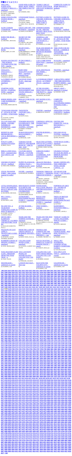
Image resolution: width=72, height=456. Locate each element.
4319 (44, 396)
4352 (20, 400)
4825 (66, 442)
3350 (13, 309)
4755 (30, 437)
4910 (13, 451)
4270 (13, 393)
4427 (2, 407)
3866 (69, 354)
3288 (5, 303)
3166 (69, 291)
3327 (2, 307)
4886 (69, 447)
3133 (23, 289)
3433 (23, 316)
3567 (2, 329)
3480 (48, 320)
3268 (5, 301)
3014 (27, 278)
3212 (20, 296)
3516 (34, 323)
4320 (48, 396)
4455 (30, 409)
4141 (51, 380)
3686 (69, 338)
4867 (2, 447)
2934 (26, 270)
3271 (16, 301)
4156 (34, 382)
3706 (69, 340)
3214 (27, 296)
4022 (55, 369)
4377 (37, 402)
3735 (30, 343)
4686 (69, 429)
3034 (27, 280)
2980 (48, 274)
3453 (23, 318)
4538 (41, 416)
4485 (66, 411)
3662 (55, 336)
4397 (37, 404)
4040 (48, 371)
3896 (34, 358)
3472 (20, 320)
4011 (16, 369)
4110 (12, 378)
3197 (37, 294)
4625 (66, 424)
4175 (30, 384)
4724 (62, 433)
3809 (9, 351)
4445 (66, 407)
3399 (44, 312)
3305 (66, 303)
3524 (62, 323)
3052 (20, 281)
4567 (2, 420)
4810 (13, 442)
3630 (13, 334)
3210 (13, 296)
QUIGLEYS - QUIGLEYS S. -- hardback (6, 71)
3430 (13, 316)
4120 (47, 378)
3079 (44, 283)
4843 (59, 444)
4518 (41, 415)
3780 (48, 347)
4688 (5, 431)
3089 (9, 285)
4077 (37, 374)
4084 (62, 374)
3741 (51, 343)
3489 (9, 322)
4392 (20, 404)
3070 (13, 283)
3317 (37, 305)
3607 (2, 333)
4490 (13, 413)
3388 (5, 312)
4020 (48, 369)
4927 (2, 453)
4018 (41, 369)
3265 (66, 300)
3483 (59, 320)
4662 (55, 427)
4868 (5, 447)
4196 (34, 385)
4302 (55, 395)
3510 (13, 323)
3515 (30, 323)
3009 (9, 278)
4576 (34, 420)
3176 (34, 292)
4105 (66, 376)
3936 (34, 362)
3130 (13, 289)
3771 (16, 347)
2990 (13, 276)
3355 (30, 309)
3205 (66, 294)
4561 (51, 418)
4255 (30, 391)
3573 (23, 329)
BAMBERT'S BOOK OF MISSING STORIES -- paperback (9, 242)
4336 (34, 398)
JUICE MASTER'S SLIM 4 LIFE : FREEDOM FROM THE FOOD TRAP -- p (9, 254)
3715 (30, 342)
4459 (44, 409)
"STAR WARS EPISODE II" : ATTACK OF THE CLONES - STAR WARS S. (62, 39)
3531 (16, 325)
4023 (59, 369)
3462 (55, 318)
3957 (37, 364)
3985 (66, 365)
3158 (41, 291)
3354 (27, 309)
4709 (9, 433)
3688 (5, 340)
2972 (20, 274)
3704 (62, 340)
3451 (16, 318)
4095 (30, 376)
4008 (5, 369)
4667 (2, 429)
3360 (48, 309)
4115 (30, 378)
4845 (66, 444)
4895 (30, 449)
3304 (62, 303)
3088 (5, 285)
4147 (2, 382)
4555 (30, 418)
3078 (41, 283)
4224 (62, 387)
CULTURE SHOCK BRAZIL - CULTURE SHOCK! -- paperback (26, 153)
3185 (66, 292)
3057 (37, 281)
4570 (13, 420)
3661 (51, 336)
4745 (66, 435)
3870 (13, 356)
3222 (55, 296)
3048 (5, 281)
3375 (30, 311)
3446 (69, 316)
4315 (30, 396)
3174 (27, 292)
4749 (9, 437)
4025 (66, 369)
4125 (65, 378)
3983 (59, 365)
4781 (51, 438)
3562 (55, 327)
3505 (66, 322)
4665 (66, 427)
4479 (44, 411)
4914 (27, 451)
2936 (33, 270)
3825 (66, 351)
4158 (41, 382)
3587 (2, 331)
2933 (23, 270)
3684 (62, 338)
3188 (5, 294)
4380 (48, 402)
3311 (16, 305)
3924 (62, 360)
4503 (59, 413)
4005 (66, 367)
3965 (66, 364)
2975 (30, 274)
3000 (48, 276)
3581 (51, 329)
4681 (51, 429)
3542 (55, 325)
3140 (48, 289)
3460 (48, 318)
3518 (41, 323)
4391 (16, 404)
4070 (13, 374)
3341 (51, 307)
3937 (37, 362)
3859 (44, 354)
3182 (55, 292)
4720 (48, 433)
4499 (44, 413)
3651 (16, 336)
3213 (23, 296)
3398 (41, 312)
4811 (16, 442)
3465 (66, 318)
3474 (27, 320)
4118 (40, 378)
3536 (34, 325)
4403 (59, 404)
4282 (55, 393)
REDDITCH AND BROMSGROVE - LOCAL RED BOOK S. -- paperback (9, 135)
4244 (62, 389)
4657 (37, 427)
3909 (9, 360)
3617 (37, 333)
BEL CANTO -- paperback (6, 197)
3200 (48, 294)
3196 (34, 294)
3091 (16, 285)
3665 (66, 336)
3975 (30, 365)
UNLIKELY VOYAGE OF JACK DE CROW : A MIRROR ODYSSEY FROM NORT (62, 153)
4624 (62, 424)
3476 (34, 320)
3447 (2, 318)
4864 (62, 446)
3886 (69, 356)
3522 (55, 323)
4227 (2, 389)
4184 (62, 384)
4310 (13, 396)
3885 (66, 356)
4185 (66, 384)
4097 (37, 376)
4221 (51, 387)
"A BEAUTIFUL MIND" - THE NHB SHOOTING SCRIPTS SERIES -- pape (62, 81)
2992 (20, 276)
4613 (23, 424)
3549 (9, 327)
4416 (34, 406)
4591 (16, 422)
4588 (5, 422)
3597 (37, 331)
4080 (48, 374)
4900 (48, 449)
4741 (51, 435)
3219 (44, 296)
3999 (44, 367)
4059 (44, 373)
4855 (30, 446)
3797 (37, 349)
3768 (5, 347)
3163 (59, 291)
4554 (27, 418)
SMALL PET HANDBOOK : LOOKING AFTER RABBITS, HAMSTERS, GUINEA (62, 244)
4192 (20, 385)
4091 (16, 376)
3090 (13, 285)
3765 (66, 345)
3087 (2, 285)
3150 (13, 291)
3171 (16, 292)
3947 (2, 364)
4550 (13, 418)
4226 (69, 387)
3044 (62, 280)
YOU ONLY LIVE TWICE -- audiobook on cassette (62, 253)
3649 (9, 336)
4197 (37, 385)
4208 (5, 387)
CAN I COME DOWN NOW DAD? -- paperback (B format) (44, 62)
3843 (59, 353)
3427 (2, 316)
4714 (27, 433)
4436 (34, 407)
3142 (55, 289)
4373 (23, 402)
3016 (34, 278)
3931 (16, 362)
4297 (37, 395)
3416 (34, 314)
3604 (62, 331)
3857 (37, 354)
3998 (41, 367)
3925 (66, 360)
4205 (66, 385)
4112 (19, 378)
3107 (2, 287)
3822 (55, 351)
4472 (20, 411)
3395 (30, 312)
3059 (44, 281)
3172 (20, 292)
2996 (34, 276)
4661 (51, 427)
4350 (13, 400)
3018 (41, 278)
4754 (27, 437)
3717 (37, 342)
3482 (55, 320)
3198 (41, 294)
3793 (23, 349)
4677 (37, 429)
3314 (27, 305)
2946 (69, 270)
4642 (55, 426)
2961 (51, 272)
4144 (62, 380)
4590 (13, 422)
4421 (51, 406)
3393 (23, 312)
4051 (16, 373)
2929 (9, 270)
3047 (2, 281)
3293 (23, 303)
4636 (34, 426)
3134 (27, 289)
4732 (20, 435)
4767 (2, 438)
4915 (30, 451)
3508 (5, 323)
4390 (13, 404)
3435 (30, 316)
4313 (23, 396)
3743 (59, 343)
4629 (9, 426)
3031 (16, 280)
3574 (27, 329)
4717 (37, 433)
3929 (9, 362)
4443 (59, 407)
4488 (5, 413)
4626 (69, 424)
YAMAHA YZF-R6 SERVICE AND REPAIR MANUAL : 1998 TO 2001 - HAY (27, 144)
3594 (27, 331)
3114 (26, 287)
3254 (27, 300)
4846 (69, 444)
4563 (59, 418)
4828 (5, 444)
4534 (27, 416)
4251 (16, 391)
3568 (5, 329)
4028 (5, 371)
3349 (9, 309)
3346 (69, 307)
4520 (48, 415)
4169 (9, 384)
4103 (59, 376)
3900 (48, 358)
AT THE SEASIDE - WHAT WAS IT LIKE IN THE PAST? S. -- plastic (44, 90)
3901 (51, 358)
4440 (48, 407)
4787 (2, 440)
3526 (69, 323)
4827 (2, 444)
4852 (20, 446)
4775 (30, 438)
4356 (34, 400)
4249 (9, 391)
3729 (9, 343)
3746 (69, 343)
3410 (13, 314)
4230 (13, 389)
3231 (16, 298)
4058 (41, 373)
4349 (9, 400)
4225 (66, 387)
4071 (16, 374)
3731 (16, 343)
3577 (37, 329)
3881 (51, 356)
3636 (34, 334)
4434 (27, 407)
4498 (41, 413)
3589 (9, 331)
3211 (16, 296)
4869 (9, 447)
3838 (41, 353)
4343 (59, 398)
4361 (51, 400)
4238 (41, 389)
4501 (51, 413)
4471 (16, 411)
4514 (27, 415)
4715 (30, 433)
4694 (27, 431)
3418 (41, 314)
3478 (41, 320)
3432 (20, 316)
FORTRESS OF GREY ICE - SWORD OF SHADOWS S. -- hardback (61, 188)
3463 (59, 318)
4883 (59, 447)
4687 (2, 431)
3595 (30, 331)
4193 (23, 385)
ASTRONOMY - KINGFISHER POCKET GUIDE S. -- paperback (27, 198)
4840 (48, 444)
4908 (5, 451)
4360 (48, 400)
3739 (44, 343)
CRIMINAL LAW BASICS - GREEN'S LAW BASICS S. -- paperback (43, 39)
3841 (51, 353)
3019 (44, 278)
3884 (62, 356)
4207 (2, 387)
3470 (13, 320)
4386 (69, 402)
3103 (59, 285)
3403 (59, 312)
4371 (16, 402)
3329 (9, 307)
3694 (27, 340)
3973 (23, 365)
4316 (34, 396)
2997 (37, 276)
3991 (16, 367)
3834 (27, 353)
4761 (51, 437)
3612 (20, 333)
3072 (20, 283)
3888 (5, 358)
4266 (69, 391)
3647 (2, 336)
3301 (51, 303)
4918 (41, 451)
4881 (51, 447)
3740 (48, 343)
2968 (5, 274)
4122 (54, 378)
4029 (9, 371)
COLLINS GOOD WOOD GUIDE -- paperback (25, 242)
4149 (9, 382)
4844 (62, 444)
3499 (44, 322)
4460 (48, 409)
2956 (34, 272)
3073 (23, 283)
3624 (62, 333)
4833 (23, 444)
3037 (37, 280)
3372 (20, 311)
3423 (59, 314)
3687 (2, 340)
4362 (55, 400)
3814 (27, 351)
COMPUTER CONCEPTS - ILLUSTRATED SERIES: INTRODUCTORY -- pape (62, 102)
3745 (66, 343)
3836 (34, 353)
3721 (51, 342)
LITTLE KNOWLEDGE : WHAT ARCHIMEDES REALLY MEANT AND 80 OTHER (9, 188)
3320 (48, 305)
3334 (27, 307)
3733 (23, 343)
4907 (2, 451)
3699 (44, 340)
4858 (41, 446)
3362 (55, 309)
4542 (55, 416)
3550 (13, 327)
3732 (20, 343)
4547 (2, 418)
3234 (27, 298)
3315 (30, 305)
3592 (20, 331)
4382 (55, 402)
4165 (66, 382)
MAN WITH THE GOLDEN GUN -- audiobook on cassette (43, 264)
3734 (27, 343)
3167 (2, 292)
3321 (51, 305)
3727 (2, 343)
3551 (16, 327)
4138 (41, 380)
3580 (48, 329)
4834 (27, 444)
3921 (51, 360)
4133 (23, 380)
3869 (9, 356)
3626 (69, 333)
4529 (9, 416)
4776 (34, 438)
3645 (66, 334)
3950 (13, 364)
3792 (20, 349)
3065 (66, 281)
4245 (66, 389)
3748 (5, 345)
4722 (55, 433)
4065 (66, 373)
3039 (44, 280)
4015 (30, 369)
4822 (55, 442)
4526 (69, 415)
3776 (34, 347)
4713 (23, 433)
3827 (2, 353)
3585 (66, 329)
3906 (69, 358)
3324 (62, 305)
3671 (16, 338)
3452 (20, 318)
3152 (20, 291)
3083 (59, 283)
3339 (44, 307)
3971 (16, 365)
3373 (23, 311)
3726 (69, 342)
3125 (65, 287)
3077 (37, 283)
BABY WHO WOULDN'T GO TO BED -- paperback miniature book (25, 72)
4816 (34, 442)
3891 (16, 358)
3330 (13, 307)
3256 (34, 300)
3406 (69, 312)
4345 (66, 398)
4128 (5, 380)
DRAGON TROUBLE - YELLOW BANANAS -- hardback (44, 164)
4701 (51, 431)
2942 (55, 270)
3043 (59, 280)
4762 (55, 437)
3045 (66, 280)
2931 (16, 270)
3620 (48, 333)
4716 (34, 433)
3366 (69, 309)
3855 (30, 354)
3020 (48, 278)
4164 (62, 382)
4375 (30, 402)
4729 (9, 435)
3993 (23, 367)
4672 (20, 429)
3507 (2, 323)
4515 (30, 415)
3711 (16, 342)
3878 (41, 356)
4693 (23, 431)
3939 (44, 362)
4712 (20, 433)
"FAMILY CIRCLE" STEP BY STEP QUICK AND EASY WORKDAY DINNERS (44, 7)
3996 (34, 367)
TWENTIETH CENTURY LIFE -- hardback (25, 112)
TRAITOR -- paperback (61, 70)
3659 (44, 336)
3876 (34, 356)
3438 (41, 316)
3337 (37, 307)
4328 (5, 398)
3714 (27, 342)
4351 (16, 400)
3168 (5, 292)
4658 (41, 427)
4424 (62, 406)
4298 (41, 395)
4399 (44, 404)
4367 (2, 402)
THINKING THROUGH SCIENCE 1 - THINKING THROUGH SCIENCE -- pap (44, 174)
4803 (59, 440)
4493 (23, 413)
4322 (55, 396)
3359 (44, 309)
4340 (48, 398)
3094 (27, 285)
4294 (27, 395)
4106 (69, 376)
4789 (9, 440)
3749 (9, 345)
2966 (69, 272)
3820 (48, 351)
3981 (51, 365)
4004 (62, 367)
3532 (20, 325)
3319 (44, 305)
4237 (37, 389)
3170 (13, 292)
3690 (13, 340)
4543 (59, 416)
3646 (69, 334)
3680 (48, 338)
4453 (23, 409)
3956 (34, 364)
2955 (30, 272)
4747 (2, 437)
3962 (55, 364)
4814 (27, 442)
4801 (51, 440)
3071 (16, 283)
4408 (5, 406)
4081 (51, 374)
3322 (55, 305)
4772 (20, 438)
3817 (37, 351)
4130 (13, 380)
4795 (30, 440)
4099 (44, 376)
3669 (9, 338)
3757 (37, 345)
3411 (16, 314)
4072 (20, 374)
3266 (69, 300)
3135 (30, 289)
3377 (37, 311)
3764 (62, 345)
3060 (48, 281)
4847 (2, 446)
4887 (2, 449)
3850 (13, 354)
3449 (9, 318)
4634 (27, 426)
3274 (27, 301)
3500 (48, 322)
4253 (23, 391)
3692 (20, 340)
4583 (59, 420)
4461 (51, 409)
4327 (2, 398)
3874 (27, 356)
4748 (5, 437)
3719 (44, 342)
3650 (13, 336)
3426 (69, 314)
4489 (9, 413)
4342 (55, 398)
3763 (59, 345)
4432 (20, 407)
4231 (16, 389)
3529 (9, 325)
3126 (68, 287)
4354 (27, 400)
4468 (5, 411)
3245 (66, 298)
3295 (30, 303)
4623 (59, 424)
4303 (59, 395)
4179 (44, 384)
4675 (30, 429)
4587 (2, 422)
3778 (41, 347)
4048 (5, 373)
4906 (69, 449)
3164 (62, 291)
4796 (34, 440)
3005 (66, 276)
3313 (23, 305)
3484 (62, 320)
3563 (59, 327)
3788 (5, 349)
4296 (34, 395)
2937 (37, 270)
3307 (2, 305)
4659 (44, 427)
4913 (23, 451)
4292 (20, 395)
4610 (13, 424)
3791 (16, 349)
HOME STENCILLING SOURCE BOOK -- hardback (9, 19)
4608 (5, 424)
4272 (20, 393)
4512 (20, 415)
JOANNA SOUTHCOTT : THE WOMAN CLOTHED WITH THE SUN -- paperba (9, 63)
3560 (48, 327)
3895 (30, 358)
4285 (66, 393)
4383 (59, 402)
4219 (44, 387)
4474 (27, 411)
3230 (13, 298)
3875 (30, 356)
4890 (13, 449)
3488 (5, 322)
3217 (37, 296)
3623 (59, 333)
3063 (59, 281)
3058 (41, 281)
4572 (20, 420)
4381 (51, 402)
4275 (30, 393)
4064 (62, 373)
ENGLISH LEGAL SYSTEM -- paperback (61, 133)
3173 (23, 292)
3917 (37, 360)
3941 (51, 362)
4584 (62, 420)
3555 (30, 327)
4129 (9, 380)
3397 (37, 312)
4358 (41, 400)
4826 (69, 442)
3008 (5, 278)
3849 (9, 354)
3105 (66, 285)
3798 (41, 349)
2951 (16, 272)
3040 (48, 280)
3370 (13, 311)
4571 (16, 420)
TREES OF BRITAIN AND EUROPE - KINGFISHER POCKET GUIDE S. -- (62, 199)
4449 (9, 409)
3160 (48, 291)
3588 (5, 331)
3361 (51, 309)
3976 (34, 365)
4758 (41, 437)
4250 (13, 391)
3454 (27, 318)
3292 (20, 303)
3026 (69, 278)
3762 (55, 345)
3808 (5, 351)
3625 (66, 333)
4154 (27, 382)
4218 (41, 387)
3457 (37, 318)
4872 (20, 447)
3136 (34, 289)
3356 (34, 309)
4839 (44, 444)
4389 (9, 404)
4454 (27, 409)
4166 (69, 382)
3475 (30, 320)
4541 (51, 416)
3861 (51, 354)
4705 (66, 431)
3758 (41, 345)
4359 (44, 400)
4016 (34, 369)
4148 (5, 382)
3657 (37, 336)
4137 (37, 380)
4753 (23, 437)
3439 (44, 316)
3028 (5, 280)
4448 (5, 409)
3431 (16, 316)
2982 (55, 274)
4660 (48, 427)
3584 (62, 329)
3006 (69, 276)
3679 (44, 338)
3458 (41, 318)
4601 (51, 422)
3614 (27, 333)
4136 (34, 380)
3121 (51, 287)
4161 (51, 382)
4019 (44, 369)
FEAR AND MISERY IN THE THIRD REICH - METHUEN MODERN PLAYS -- (44, 50)
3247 (2, 300)
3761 (51, 345)
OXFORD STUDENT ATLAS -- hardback (8, 163)
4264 (62, 391)
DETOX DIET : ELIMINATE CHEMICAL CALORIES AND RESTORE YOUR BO (9, 220)
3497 (37, 322)
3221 (51, 296)
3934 (27, 362)
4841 (51, 444)
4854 (27, 446)
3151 (16, 291)
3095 (30, 285)
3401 (51, 312)
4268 (5, 393)
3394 (27, 312)
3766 (69, 345)
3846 (69, 353)
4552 (20, 418)
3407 (2, 314)
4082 (55, 374)
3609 (9, 333)
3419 (44, 314)
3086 (69, 283)
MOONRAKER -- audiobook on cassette (8, 264)
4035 (30, 371)
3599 (44, 331)
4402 (55, 404)
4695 (30, 431)
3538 (41, 325)
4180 (48, 384)
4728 (5, 435)
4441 (51, 407)
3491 (16, 322)
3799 (44, 349)
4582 (55, 420)
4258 (41, 391)
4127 (2, 380)
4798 (41, 440)
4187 (2, 385)
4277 (37, 393)
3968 (5, 365)
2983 (59, 274)
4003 (59, 367)
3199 (44, 294)
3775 (30, 347)
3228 (5, 298)
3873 (23, 356)
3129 (9, 289)
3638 (41, 334)
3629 (9, 334)
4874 (27, 447)
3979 (44, 365)
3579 (44, 329)
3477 (37, 320)
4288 (5, 395)
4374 (27, 402)
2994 (27, 276)
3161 (51, 291)
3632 (20, 334)
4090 (13, 376)
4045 (66, 371)
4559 (44, 418)
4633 (23, 426)
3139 (44, 289)
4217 (37, 387)
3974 (27, 365)
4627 (2, 426)
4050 (13, 373)
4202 (55, 385)
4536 (34, 416)
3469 (9, 320)
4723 (59, 433)
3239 (44, 298)
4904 (62, 449)
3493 (23, 322)
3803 (59, 349)
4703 (59, 431)
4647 (2, 427)
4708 (5, 433)
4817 (37, 442)
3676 (34, 338)
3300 (48, 303)
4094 (27, 376)
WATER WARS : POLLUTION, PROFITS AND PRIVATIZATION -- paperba (44, 188)
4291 (16, 395)
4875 (30, 447)
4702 (55, 431)
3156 (34, 291)
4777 (37, 438)
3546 (69, 325)
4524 (62, 415)
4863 (59, 446)
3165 (66, 291)
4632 (20, 426)
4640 (48, 426)
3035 (30, 280)
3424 (62, 314)
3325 (66, 305)
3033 (23, 280)
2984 (62, 274)
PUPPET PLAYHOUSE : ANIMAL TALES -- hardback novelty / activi (27, 164)
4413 (23, 406)
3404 (62, 312)
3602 (55, 331)
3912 (20, 360)
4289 (9, 395)
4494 (27, 413)
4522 (55, 415)
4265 (66, 391)
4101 (51, 376)
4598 (41, 422)
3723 (59, 342)
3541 (51, 325)
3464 (62, 318)
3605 (66, 331)
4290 (13, 395)
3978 (41, 365)
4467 (2, 411)
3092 (20, 285)
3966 (69, 364)
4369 (9, 402)
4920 (48, 451)
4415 (30, 406)
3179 (44, 292)
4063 (59, 373)
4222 (55, 387)
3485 (66, 320)
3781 (51, 347)
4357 (37, 400)
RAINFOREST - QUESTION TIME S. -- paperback (61, 208)
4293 (23, 395)
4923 (59, 451)
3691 (16, 340)
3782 (55, 347)
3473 (23, 320)
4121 (51, 378)
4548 (5, 418)
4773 (23, 438)
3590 (13, 331)
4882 (55, 447)
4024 (62, 369)
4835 (30, 444)
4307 (2, 396)
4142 (55, 380)
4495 (30, 413)
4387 (2, 404)
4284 (62, 393)
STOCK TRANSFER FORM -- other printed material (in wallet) (8, 173)
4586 (69, 420)
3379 (44, 311)
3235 (30, 298)
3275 (30, 301)
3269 (9, 301)
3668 (5, 338)
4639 (44, 426)
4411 (16, 406)
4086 (69, 374)
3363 (59, 309)
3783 (59, 347)
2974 (27, 274)
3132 (20, 289)
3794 (27, 349)
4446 (69, 407)
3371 (16, 311)
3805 (66, 349)
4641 (51, 426)
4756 (34, 437)
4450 (13, 409)
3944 (62, 362)
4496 (34, 413)
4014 (27, 369)
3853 (23, 354)
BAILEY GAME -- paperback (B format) (8, 142)
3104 (62, 285)
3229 (9, 298)
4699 (44, 431)
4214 (27, 387)
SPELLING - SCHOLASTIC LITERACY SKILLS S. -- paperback (9, 7)
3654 (27, 336)
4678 (41, 429)
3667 (2, 338)
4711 (16, 433)
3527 (2, 325)
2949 (9, 272)
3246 (69, 298)
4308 (5, 396)
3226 (69, 296)
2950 (13, 272)
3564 (62, 327)
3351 (16, 309)
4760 (48, 437)
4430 (13, 407)
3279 (44, 301)
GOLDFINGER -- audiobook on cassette (61, 264)
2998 (41, 276)
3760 (48, 345)
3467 (2, 320)
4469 (9, 411)
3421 (51, 314)
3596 (34, 331)
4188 (5, 385)
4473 (23, 411)
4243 (59, 389)
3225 (66, 296)
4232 (20, 389)
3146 (69, 289)
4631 (16, 426)
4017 (37, 369)
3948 (5, 364)
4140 (48, 380)
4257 (37, 391)
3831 (16, 353)
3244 (62, 298)
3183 (59, 292)
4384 (62, 402)
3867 (2, 356)
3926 (69, 360)
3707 (2, 342)
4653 (23, 427)
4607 (2, 424)
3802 (55, 349)
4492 (20, 413)
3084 (62, 283)
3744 (62, 343)
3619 (44, 333)
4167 (2, 384)
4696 (34, 431)
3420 (48, 314)
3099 (44, 285)
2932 (19, 270)
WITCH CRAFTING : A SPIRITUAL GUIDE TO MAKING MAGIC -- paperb (44, 243)
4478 (41, 411)
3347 (2, 309)
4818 (41, 442)
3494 (27, 322)
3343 (59, 307)
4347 (2, 400)
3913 (23, 360)
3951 (16, 364)
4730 (13, 435)
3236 (34, 298)
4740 (48, 435)
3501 (51, 322)
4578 (41, 420)
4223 (59, 387)
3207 (2, 296)
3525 (66, 323)
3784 (62, 347)
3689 (9, 340)
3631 (16, 334)
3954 (27, 364)
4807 (2, 442)
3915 (30, 360)
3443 (59, 316)
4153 (23, 382)
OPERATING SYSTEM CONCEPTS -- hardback (62, 111)
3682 (55, 338)
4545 (66, 416)
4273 (23, 393)
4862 (55, 446)
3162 (55, 291)
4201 (51, 385)
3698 (41, 340)
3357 (37, 309)
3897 (37, 358)
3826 (69, 351)
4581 (51, 420)
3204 (62, 294)
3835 (30, 353)
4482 (55, 411)
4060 (48, 373)
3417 (37, 314)
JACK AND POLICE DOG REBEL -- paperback (43, 71)
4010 (13, 369)
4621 (51, 424)
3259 (44, 300)
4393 (23, 404)
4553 (23, 418)
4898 (41, 449)
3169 (9, 292)
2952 (20, 272)
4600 (48, 422)
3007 (2, 278)
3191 (16, 294)
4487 (2, 413)
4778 (41, 438)
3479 (44, 320)
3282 (55, 301)
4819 (44, 442)
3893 (23, 358)
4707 (2, 433)
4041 (51, 371)
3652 (20, 336)
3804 (62, 349)
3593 (23, 331)
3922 (55, 360)
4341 (51, 398)
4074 (27, 374)
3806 (69, 349)
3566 (69, 327)
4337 (37, 398)
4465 (66, 409)
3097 (37, 285)
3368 (5, 311)
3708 (5, 342)
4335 (30, 398)
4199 (44, 385)
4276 (34, 393)
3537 (37, 325)
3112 (19, 287)
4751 (16, 437)
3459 (44, 318)
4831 (16, 444)
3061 (51, 281)
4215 (30, 387)
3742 (55, 343)
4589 (9, 422)
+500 (6, 453)
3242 (55, 298)
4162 (55, 382)
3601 (51, 331)
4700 (48, 431)
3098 (41, 285)
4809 (9, 442)
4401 (51, 404)
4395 (30, 404)
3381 (51, 311)
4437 (37, 407)
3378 (41, 311)
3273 (23, 301)
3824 (62, 351)
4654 (27, 427)
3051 (16, 281)
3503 (59, 322)
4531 (16, 416)
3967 (2, 365)
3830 (13, 353)
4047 (2, 373)
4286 (69, 393)
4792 (20, 440)
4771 (16, 438)
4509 (9, 415)
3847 (2, 354)
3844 (62, 353)
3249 (9, 300)
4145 (66, 380)
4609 (9, 424)
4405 (66, 404)
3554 (27, 327)
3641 (51, 334)
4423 (59, 406)
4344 (62, 398)
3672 (20, 338)
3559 (44, 327)
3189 (9, 294)
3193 (23, 294)
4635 (30, 426)
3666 (69, 336)
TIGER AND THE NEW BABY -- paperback (44, 218)
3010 (13, 278)
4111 (16, 378)
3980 (48, 365)
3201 (51, 294)
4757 (37, 437)
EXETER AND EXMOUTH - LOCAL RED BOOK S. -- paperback (61, 124)
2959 (44, 272)
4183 (59, 384)
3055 (30, 281)
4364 (62, 400)
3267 (2, 301)
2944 (62, 270)
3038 (41, 280)
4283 (59, 393)
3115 (30, 287)
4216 (34, 387)
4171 (16, 384)
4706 (69, 431)
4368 (5, 402)
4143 (59, 380)
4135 (30, 380)
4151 (16, 382)
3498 (41, 322)
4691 (16, 431)
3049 (9, 281)
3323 (59, 305)
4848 (5, 446)
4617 (37, 424)
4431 (16, 407)
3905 (66, 358)
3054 (27, 281)
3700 (48, 340)
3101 (51, 285)
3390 (13, 312)
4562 (55, 418)
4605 (66, 422)
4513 (23, 415)
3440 (48, 316)
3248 (5, 300)
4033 (23, 371)
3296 (34, 303)
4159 (44, 382)
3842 (55, 353)
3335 (30, 307)
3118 (40, 287)
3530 (13, 325)
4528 (5, 416)
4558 (41, 418)
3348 (5, 309)
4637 (37, 426)
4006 (69, 367)
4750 (13, 437)
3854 (27, 354)
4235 (30, 389)
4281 (51, 393)
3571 (16, 329)
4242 (55, 389)
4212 (20, 387)
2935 (30, 270)
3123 (58, 287)
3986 (69, 365)
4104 (62, 376)
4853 (23, 446)
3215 (30, 296)
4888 (5, 449)
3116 (33, 287)
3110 (12, 287)
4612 (20, 424)
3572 (20, 329)
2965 (66, 272)
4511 (16, 415)
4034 (27, 371)
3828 (5, 353)
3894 (27, 358)
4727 (2, 435)
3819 (44, 351)
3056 (34, 281)
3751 (16, 345)
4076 (34, 374)
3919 (44, 360)
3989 (9, 367)
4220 (48, 387)
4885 (66, 447)
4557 (37, 418)
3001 (51, 276)
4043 (59, 371)
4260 (48, 391)
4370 (13, 402)
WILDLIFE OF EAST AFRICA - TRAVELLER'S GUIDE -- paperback (9, 232)
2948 (5, 272)
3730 (13, 343)
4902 (55, 449)
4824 (62, 442)
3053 (23, 281)
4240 (48, 389)
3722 (55, 342)
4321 (51, 396)
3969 (9, 365)
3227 (2, 298)
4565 (66, 418)
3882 (55, 356)
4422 (55, 406)
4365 (66, 400)
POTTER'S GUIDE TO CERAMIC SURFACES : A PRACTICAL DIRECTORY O (44, 20)
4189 (9, 385)
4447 (2, 409)
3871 (16, 356)
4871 (16, 447)
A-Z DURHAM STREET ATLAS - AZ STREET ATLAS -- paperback (44, 81)
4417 (37, 406)
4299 (44, 395)
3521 (51, 323)
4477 (37, 411)
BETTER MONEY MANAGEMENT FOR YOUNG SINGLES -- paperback (26, 91)
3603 (59, 331)
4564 (62, 418)
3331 (16, 307)
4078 (41, 374)
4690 (13, 431)
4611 (16, 424)
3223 (59, 296)
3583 (59, 329)
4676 (34, 429)
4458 (41, 409)
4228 (5, 389)
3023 (59, 278)
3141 (51, 289)
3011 (16, 278)
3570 (13, 329)
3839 (44, 353)
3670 (13, 338)
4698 (41, 431)
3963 (59, 364)
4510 (13, 415)
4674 (27, 429)
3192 (20, 294)
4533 (23, 416)
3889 (9, 358)
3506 (69, 322)
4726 (69, 433)
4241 (51, 389)
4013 (23, 369)
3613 (23, 333)
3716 (34, 342)
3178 (41, 292)
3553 (23, 327)
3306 (69, 303)
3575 (30, 329)
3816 (34, 351)
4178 (41, 384)
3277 (37, 301)
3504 (62, 322)
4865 (66, 446)
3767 (2, 347)
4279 (44, 393)
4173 (23, 384)
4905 (66, 449)
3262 (55, 300)
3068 (5, 283)
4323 (59, 396)
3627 (2, 334)
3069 (9, 283)
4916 (34, 451)
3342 (55, 307)
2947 (2, 272)
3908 (5, 360)
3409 (9, 314)
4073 (23, 374)
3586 (69, 329)
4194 (27, 385)
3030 (13, 280)
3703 (59, 340)
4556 (34, 418)
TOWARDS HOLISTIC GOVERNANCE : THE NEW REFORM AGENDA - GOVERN (26, 124)
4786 (69, 438)
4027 (2, 371)
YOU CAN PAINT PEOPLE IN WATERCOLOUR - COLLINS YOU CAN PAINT (26, 255)
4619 (44, 424)
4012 (20, 369)
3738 (41, 343)
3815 (30, 351)
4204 (62, 385)
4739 (44, 435)
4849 (9, 446)
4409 (9, 406)
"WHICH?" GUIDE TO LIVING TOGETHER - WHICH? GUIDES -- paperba (61, 219)
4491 (16, 413)
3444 (62, 316)
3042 (55, 280)
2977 (37, 274)
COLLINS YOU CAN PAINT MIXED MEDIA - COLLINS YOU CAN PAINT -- (44, 254)
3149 (9, 291)
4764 (62, 437)
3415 (30, 314)
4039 (44, 371)
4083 (59, 374)
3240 (48, 298)
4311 (16, 396)
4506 (69, 413)
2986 (69, 274)
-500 (2, 270)
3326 (69, 305)
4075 (30, 374)
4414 (27, 406)
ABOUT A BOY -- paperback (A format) (61, 89)
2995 (30, 276)
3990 (13, 367)
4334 (27, 398)
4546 (69, 416)
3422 (55, 314)
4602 (55, 422)
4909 (9, 451)
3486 (69, 320)
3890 (13, 358)
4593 (23, 422)
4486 (69, 411)
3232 (20, 298)
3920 (48, 360)
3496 (34, 322)
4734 (27, 435)
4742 (55, 435)
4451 (16, 409)
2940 (48, 270)
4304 (62, 395)
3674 (27, 338)
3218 (41, 296)
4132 (20, 380)
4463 (59, 409)
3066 (69, 281)
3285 (66, 301)
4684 (62, 429)
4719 (44, 433)
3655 (30, 336)
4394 (27, 404)
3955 (30, 364)
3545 (66, 325)
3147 (2, 291)
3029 (9, 280)
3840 (48, 353)
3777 (37, 347)
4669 (9, 429)
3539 (44, 325)
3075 (30, 283)
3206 (69, 294)
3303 (59, 303)
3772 (20, 347)
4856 (34, 446)
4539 (44, 416)
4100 (48, 376)
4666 (69, 427)
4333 (23, 398)
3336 (34, 307)
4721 (51, 433)
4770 (13, 438)
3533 (23, 325)
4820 (48, 442)
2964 (62, 272)
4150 (13, 382)
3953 (23, 364)
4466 (69, 409)
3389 (9, 312)
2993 (23, 276)
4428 (5, 407)
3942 (55, 362)
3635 (30, 334)
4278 (41, 393)
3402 (55, 312)
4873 (23, 447)
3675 (30, 338)
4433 (23, 407)
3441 (51, 316)
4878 (41, 447)
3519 (44, 323)
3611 (16, 333)
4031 (16, 371)
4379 (44, 402)
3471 (16, 320)
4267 (2, 393)
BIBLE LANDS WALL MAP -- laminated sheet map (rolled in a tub (9, 153)
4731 (16, 435)
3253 (23, 300)
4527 (2, 416)
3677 (37, 338)
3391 (16, 312)
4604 (62, 422)
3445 (66, 316)
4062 (55, 373)
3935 (30, 362)
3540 (48, 325)
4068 (5, 374)
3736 (34, 343)
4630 (13, 426)
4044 (62, 371)
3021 (51, 278)
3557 (37, 327)
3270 (13, 301)
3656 (34, 336)
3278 (41, 301)
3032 (20, 280)
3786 (69, 347)
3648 (5, 336)
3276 (34, 301)
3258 (41, 300)
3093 (23, 285)
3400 (48, 312)
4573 (23, 420)
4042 (55, 371)
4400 (48, 404)
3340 (48, 307)
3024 (62, 278)
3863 (59, 354)
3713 (23, 342)
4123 (58, 378)
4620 (48, 424)
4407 (2, 406)
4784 (62, 438)
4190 (13, 385)
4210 (13, 387)
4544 (62, 416)
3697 (37, 340)
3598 (41, 331)
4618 (41, 424)
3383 (59, 311)
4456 (34, 409)
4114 (26, 378)
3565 (66, 327)
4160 (48, 382)
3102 (55, 285)
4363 (59, 400)
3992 (20, 367)
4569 (9, 420)
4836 (34, 444)
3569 (9, 329)
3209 (9, 296)
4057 (37, 373)
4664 (62, 427)
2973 (23, 274)
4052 (20, 373)
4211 (16, 387)
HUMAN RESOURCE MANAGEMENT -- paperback (26, 134)
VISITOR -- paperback (43, 110)
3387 (2, 312)
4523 (59, 415)
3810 (13, 351)
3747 (2, 345)
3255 (30, 300)
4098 (41, 376)
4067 (2, 374)
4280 (48, 393)
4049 (9, 373)
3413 (23, 314)
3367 (2, 311)
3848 (5, 354)
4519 (44, 415)
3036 (34, 280)
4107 (2, 378)
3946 (69, 362)
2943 (58, 270)
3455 (30, 318)
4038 (41, 371)
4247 (2, 391)
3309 (9, 305)
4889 (9, 449)
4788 (5, 440)
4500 (48, 413)
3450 (13, 318)
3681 (51, 338)
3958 (41, 364)
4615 (30, 424)
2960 (48, 272)
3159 (44, 291)
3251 (16, 300)
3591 (16, 331)
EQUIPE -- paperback (26, 171)
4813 (23, 442)
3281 (51, 301)
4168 (5, 384)
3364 (62, 309)
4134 (27, 380)
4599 (44, 422)
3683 (59, 338)
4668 (5, 429)
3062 (55, 281)
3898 (41, 358)
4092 (20, 376)
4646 (69, 426)
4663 (59, 427)
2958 (41, 272)
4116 (33, 378)
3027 (2, 280)
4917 (37, 451)
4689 (9, 431)
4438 (41, 407)
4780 (48, 438)
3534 (27, 325)
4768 (5, 438)
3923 (59, 360)
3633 (23, 334)
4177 (37, 384)
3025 (66, 278)
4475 (30, 411)
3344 (62, 307)
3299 (44, 303)
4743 (59, 435)
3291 (16, 303)
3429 (9, 316)
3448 (5, 318)
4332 (20, 398)
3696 (34, 340)
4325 (66, 396)
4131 (16, 380)
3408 (5, 314)
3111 (16, 287)
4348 (5, 400)
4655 (30, 427)
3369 (9, 311)
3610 (13, 333)
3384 (62, 311)
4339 (44, 398)
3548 (5, 327)
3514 (27, 323)
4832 (20, 444)
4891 (16, 449)
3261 (51, 300)
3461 (51, 318)
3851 (16, 354)
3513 (23, 323)
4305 (66, 395)
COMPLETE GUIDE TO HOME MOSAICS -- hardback (62, 6)
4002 (55, 367)
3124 (61, 287)
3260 (48, 300)
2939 (44, 270)
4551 (16, 418)
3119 (43, 287)
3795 (30, 349)
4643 (59, 426)
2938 (41, 270)
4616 (34, 424)
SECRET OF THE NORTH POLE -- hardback (25, 39)
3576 (34, 329)
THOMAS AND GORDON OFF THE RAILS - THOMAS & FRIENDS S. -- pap (43, 232)
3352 (20, 309)
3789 (9, 349)
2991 (16, 276)
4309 (9, 396)
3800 (48, 349)
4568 (5, 420)
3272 (20, 301)
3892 (20, 358)
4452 (20, 409)
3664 (62, 336)
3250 (13, 300)
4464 (62, 409)
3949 (9, 364)
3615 (30, 333)
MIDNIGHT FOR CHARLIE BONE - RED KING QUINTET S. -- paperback (62, 232)
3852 (20, 354)
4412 (20, 406)
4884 (62, 447)
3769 (9, 347)
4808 (5, 442)
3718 (41, 342)
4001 (51, 367)
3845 (66, 353)
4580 (48, 420)
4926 (69, 451)
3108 (5, 287)
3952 (20, 364)
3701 (51, 340)
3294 (27, 303)
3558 (41, 327)
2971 (16, 274)
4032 (20, 371)
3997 (37, 367)
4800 (48, 440)
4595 (30, 422)
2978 (41, 274)
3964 (62, 364)
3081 (51, 283)
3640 (48, 334)
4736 (34, 435)
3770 (13, 347)
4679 (44, 429)
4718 (41, 433)
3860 (48, 354)
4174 (27, 384)
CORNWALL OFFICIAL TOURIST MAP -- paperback (44, 123)
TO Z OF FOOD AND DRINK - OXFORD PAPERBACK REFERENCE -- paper (8, 124)
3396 (34, 312)
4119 (43, 378)
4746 (69, 435)
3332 (20, 307)
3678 (41, 338)
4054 (27, 373)
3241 (51, 298)
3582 (55, 329)
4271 (16, 393)
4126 (68, 378)
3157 (37, 291)
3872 (20, 356)
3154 (27, 291)
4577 (37, 420)
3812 (20, 351)
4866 (69, 446)
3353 (23, 309)
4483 (59, 411)
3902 (55, 358)
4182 (55, 384)
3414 (27, 314)
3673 (23, 338)
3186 (69, 292)
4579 (44, 420)
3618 (41, 333)
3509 (9, 323)
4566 (69, 418)
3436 (34, 316)
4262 (55, 391)
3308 (5, 305)
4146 (69, 380)
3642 (55, 334)
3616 (34, 333)
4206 (69, 385)
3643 (59, 334)
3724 (62, 342)
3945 (66, 362)
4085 (66, 374)
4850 (13, 446)
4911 (16, 451)
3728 (5, 343)
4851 (16, 446)
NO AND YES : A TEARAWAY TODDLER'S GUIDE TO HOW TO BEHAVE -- (9, 208)
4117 (37, 378)
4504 (62, 413)
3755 (30, 345)
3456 (34, 318)
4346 (69, 398)
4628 (5, 426)
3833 (23, 353)
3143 (59, 289)
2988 (5, 276)
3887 (2, 358)
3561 (51, 327)
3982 (55, 365)
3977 (37, 365)
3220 (48, 296)
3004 (62, 276)
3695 (30, 340)
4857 (37, 446)
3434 (27, 316)
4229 (9, 389)
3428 (5, 316)
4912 (20, 451)
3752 (20, 345)
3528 (5, 325)
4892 (20, 449)
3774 (27, 347)
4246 (69, 389)
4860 (48, 446)
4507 (2, 415)
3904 (62, 358)
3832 (20, 353)
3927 (2, 362)
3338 (41, 307)
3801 (51, 349)
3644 (62, 334)
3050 (13, 281)
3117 (37, 287)
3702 (55, 340)
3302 (55, 303)
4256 (34, 391)
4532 (20, 416)
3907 (2, 360)
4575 (30, 420)
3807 (2, 351)
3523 (59, 323)
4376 (34, 402)
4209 (9, 387)
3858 (41, 354)
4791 (16, 440)
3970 (13, 365)
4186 (69, 384)
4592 (20, 422)
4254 (27, 391)
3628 (5, 334)
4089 (9, 376)
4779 (44, 438)
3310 (13, 305)
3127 (2, 289)
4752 (20, 437)
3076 (34, 283)
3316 (34, 305)
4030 (13, 371)
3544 (62, 325)
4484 (62, 411)
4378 (41, 402)
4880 (48, 447)
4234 (27, 389)
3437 (37, 316)
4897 (37, 449)
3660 (48, 336)
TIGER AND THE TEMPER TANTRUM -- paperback (27, 218)
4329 (9, 398)
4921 (51, 451)
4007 (2, 369)
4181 (51, 384)
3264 (62, 300)
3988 (5, 367)
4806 (69, 440)
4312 (20, 396)
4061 (51, 373)
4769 (9, 438)
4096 (34, 376)
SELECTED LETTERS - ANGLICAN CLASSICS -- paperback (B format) (44, 143)
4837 (37, 444)
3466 (69, 318)
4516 (34, 415)
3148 (5, 291)
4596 (34, 422)
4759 (44, 437)
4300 (48, 395)
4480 (48, 411)
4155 (30, 382)
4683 (59, 429)
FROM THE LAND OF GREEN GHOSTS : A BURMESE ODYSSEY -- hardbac (27, 232)
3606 (69, 331)
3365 (66, 309)
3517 (37, 323)
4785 (66, 438)
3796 (34, 349)
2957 (37, 272)
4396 (34, 404)
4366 (69, 400)
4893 (23, 449)
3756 (34, 345)
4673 (23, 429)
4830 (13, 444)
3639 (44, 334)
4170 (13, 384)
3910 (13, 360)
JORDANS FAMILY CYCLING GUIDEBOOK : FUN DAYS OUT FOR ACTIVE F (43, 154)
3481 (51, 320)
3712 (20, 342)
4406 (69, 404)
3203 (59, 294)
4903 (59, 449)
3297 (37, 303)
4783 (59, 438)
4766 (69, 437)
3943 (59, 362)
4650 (13, 427)
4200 (48, 385)
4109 (9, 378)
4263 (59, 391)
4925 (66, 451)
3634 (27, 334)
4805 (66, 440)
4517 (37, 415)
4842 (55, 444)
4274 (27, 393)
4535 (30, 416)
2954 (27, 272)
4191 (16, 385)
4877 (37, 447)
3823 (59, 351)
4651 (16, 427)
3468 (5, 320)
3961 (51, 364)
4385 (66, 402)
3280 (48, 301)
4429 (9, 407)
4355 (30, 400)
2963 (59, 272)
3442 (55, 316)
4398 (41, 404)
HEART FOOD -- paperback (24, 49)
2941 (51, 270)
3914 (27, 360)
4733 (23, 435)
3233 (23, 298)
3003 (59, 276)
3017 (37, 278)
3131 (16, 289)
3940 (48, 362)
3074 (27, 283)
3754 (27, 345)
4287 (2, 395)
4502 (55, 413)
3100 (48, 285)
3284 (62, 301)
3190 (13, 294)
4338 (41, 398)
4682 (55, 429)
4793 (23, 440)
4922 (55, 451)
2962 (55, 272)
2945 (65, 270)
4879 (44, 447)
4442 (55, 407)
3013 (23, 278)
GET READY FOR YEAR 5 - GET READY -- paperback (62, 173)
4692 (20, 431)
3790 (13, 349)
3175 (30, 292)
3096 (34, 285)
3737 (37, 343)
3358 (41, 309)
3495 (30, 322)
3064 (62, 281)
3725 (66, 342)
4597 (37, 422)
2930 (12, 270)
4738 (41, 435)
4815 (30, 442)
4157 (37, 382)
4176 (34, 384)
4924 (62, 451)
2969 (9, 274)
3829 (9, 353)
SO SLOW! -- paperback (62, 60)
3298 (41, 303)
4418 (41, 406)
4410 (13, 406)
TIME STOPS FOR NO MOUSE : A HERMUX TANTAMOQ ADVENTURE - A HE (61, 50)
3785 (66, 347)
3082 (55, 283)
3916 (34, 360)
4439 (44, 407)
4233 (23, 389)
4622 (55, 424)
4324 (62, 396)
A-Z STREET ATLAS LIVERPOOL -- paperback (8, 81)
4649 (9, 427)
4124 (61, 378)
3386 (69, 311)
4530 (13, 416)
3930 (13, 362)
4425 (66, 406)
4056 (34, 373)
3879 (44, 356)
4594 (27, 422)
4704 (62, 431)
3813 (23, 351)
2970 (13, 274)
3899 (44, 358)
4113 (23, 378)
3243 (59, 298)
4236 (34, 389)
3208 (5, 296)
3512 (20, 323)
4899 (44, 449)
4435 (30, 407)
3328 (5, 307)
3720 (48, 342)
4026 (69, 369)
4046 (69, 371)
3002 (55, 276)
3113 (23, 287)
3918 (41, 360)
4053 (23, 373)
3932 (20, 362)
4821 (51, 442)
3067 (2, 283)
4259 (44, 391)
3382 (55, 311)
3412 (20, 314)
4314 (27, 396)
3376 (34, 311)
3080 (48, 283)
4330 (13, 398)
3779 (44, 347)
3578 (41, 329)
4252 (20, 391)
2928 (5, 270)
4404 (62, 404)
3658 (41, 336)
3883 (59, 356)
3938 (41, 362)
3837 (37, 353)
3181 (51, 292)
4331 (16, 398)
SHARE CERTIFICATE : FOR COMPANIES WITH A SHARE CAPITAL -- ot (62, 165)
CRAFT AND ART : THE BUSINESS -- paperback (27, 28)
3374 (27, 311)
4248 (5, 391)
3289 (9, 303)
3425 (66, 314)
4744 (62, 435)
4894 (27, 449)
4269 (9, 393)
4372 (20, 402)
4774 (27, 438)
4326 (69, 396)
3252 (20, 300)
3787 (2, 349)
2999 (44, 276)
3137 (37, 289)
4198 (41, 385)
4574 (27, 420)
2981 (51, 274)
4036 (34, 371)
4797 (37, 440)
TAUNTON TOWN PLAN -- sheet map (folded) (25, 81)
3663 (59, 336)
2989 (9, 276)
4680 (48, 429)
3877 (37, 356)
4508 (5, 415)
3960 (48, 364)
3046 (69, 280)
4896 (34, 449)
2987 (2, 276)
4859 (44, 446)
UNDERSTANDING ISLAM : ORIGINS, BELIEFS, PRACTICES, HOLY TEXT (44, 30)
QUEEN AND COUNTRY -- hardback (61, 28)
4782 (55, 438)
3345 (66, 307)
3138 (41, 289)
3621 (51, 333)
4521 (51, 415)
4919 (44, 451)
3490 (13, 322)
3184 (62, 292)
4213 (23, 387)
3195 (30, 294)
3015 (30, 278)
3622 (55, 333)
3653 (23, 336)
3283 (59, 301)
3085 (66, 283)
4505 (66, 413)
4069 (9, 374)
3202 (55, 294)
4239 (44, 389)
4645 (66, 426)
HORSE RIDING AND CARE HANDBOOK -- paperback (9, 101)
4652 (20, 427)
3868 (5, 356)
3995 (30, 367)
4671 (16, 429)
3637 (37, 334)
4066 (69, 373)
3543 (59, 325)
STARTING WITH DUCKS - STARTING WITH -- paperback (8, 90)
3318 (41, 305)
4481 (51, 411)
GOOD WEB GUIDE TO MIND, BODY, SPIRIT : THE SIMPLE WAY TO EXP (27, 7)
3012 (20, 278)
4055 (30, 373)
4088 (5, 376)
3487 (2, 322)
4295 (30, 395)
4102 (55, 376)
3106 (69, 285)
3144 (62, 289)
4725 (66, 433)
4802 (55, 440)
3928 (5, 362)
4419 (44, 406)
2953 (23, 272)
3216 (34, 296)
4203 (59, 385)
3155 (30, 291)
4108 (5, 378)
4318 (41, 396)
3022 (55, 278)
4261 (51, 391)
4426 (69, 406)
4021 (51, 369)
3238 (41, 298)
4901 (51, 449)
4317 (37, 396)
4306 (69, 395)
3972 (20, 365)
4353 (23, 400)
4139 (44, 380)
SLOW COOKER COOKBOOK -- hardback (9, 28)
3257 (37, 300)
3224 (62, 296)
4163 (59, 382)
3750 (13, 345)
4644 (62, 426)
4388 (5, 404)
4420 (48, 406)
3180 (48, 292)
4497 (37, 413)
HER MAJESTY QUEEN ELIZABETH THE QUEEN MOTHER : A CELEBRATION (27, 188)
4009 (9, 369)
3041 (51, 280)
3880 (48, 356)
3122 (54, 287)
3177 (37, 292)
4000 (48, 367)
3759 (44, 345)
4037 (37, 371)
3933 (23, 362)
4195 (30, 385)
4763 (59, 437)
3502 (55, 322)
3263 (59, 300)
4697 (37, 431)
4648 (5, 427)
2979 (44, 274)
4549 (9, 418)
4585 (66, 420)
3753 (23, 345)
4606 (69, 422)
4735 (30, 435)
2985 (66, 274)
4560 (48, 418)
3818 (41, 351)
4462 (55, 409)
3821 (51, 351)
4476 (34, 411)
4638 (41, 426)
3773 (23, 347)
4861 (51, 446)
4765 (66, 437)
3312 (20, 305)
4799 (44, 440)
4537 (37, 416)
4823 (59, 442)
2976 (34, 274)
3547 (2, 327)
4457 (37, 409)
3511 (16, 323)
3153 (23, 291)
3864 (62, 354)
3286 (69, 301)
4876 (34, 447)
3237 (37, 298)
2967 (2, 274)
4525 (66, 415)
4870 (13, 447)
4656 (34, 427)
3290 (13, 303)
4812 (20, 442)
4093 (23, 376)
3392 (20, 312)
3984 (62, 365)
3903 (59, 358)
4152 (20, 382)
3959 (44, 364)
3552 (20, 327)
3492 (20, 322)
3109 (9, 287)
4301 (51, 395)
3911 (16, 360)
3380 (48, 311)
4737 (37, 435)
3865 (66, 354)
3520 (48, 323)
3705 (66, 340)
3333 (23, 307)
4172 (20, 384)
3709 (9, 342)
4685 (66, 429)
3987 (2, 367)
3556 (34, 327)
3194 (27, 294)
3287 (2, 303)
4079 (44, 374)
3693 (23, 340)
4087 (2, 376)
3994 (27, 367)
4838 (41, 444)
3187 (2, 294)
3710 (13, 342)
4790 (13, 440)
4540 (48, 416)
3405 (66, 312)
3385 (66, 311)
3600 (48, 331)
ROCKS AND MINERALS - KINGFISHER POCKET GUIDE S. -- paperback (44, 199)
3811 (16, 351)
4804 (62, 440)
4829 (9, 444)
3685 (66, 338)
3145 (66, 289)
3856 (34, 354)
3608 (5, 333)
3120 (47, 287)
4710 (13, 433)
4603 (59, 422)
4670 (13, 429)
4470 (13, 411)
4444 (62, 407)
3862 (55, 354)
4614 (27, 424)
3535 (30, 325)
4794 (27, 440)
